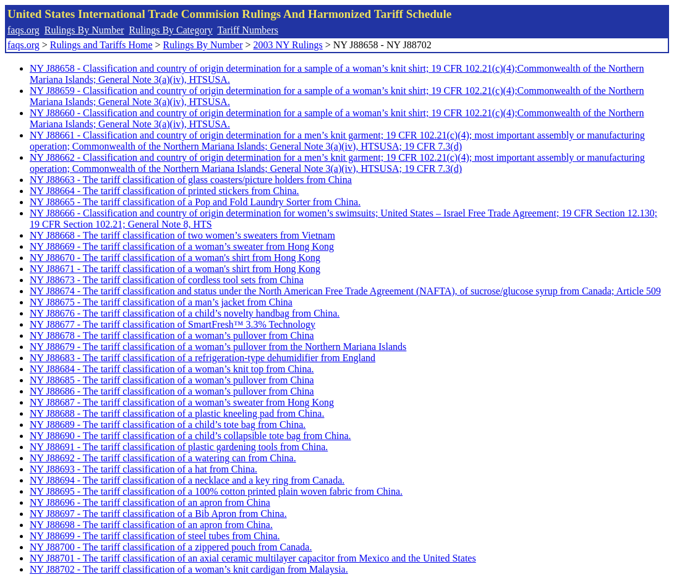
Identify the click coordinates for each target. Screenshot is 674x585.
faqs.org (23, 30)
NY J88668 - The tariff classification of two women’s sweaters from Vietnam (182, 235)
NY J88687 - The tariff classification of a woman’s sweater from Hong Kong (182, 402)
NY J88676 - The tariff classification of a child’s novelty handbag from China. (184, 313)
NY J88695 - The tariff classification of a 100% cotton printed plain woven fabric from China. (216, 491)
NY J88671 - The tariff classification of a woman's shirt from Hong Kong (175, 268)
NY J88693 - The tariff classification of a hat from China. (143, 469)
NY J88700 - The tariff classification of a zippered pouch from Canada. (171, 547)
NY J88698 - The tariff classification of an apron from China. (151, 524)
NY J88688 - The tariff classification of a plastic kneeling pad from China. (177, 413)
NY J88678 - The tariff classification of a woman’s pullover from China (172, 335)
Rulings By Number (84, 30)
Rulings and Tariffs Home (101, 45)
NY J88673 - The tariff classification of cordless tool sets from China (167, 280)
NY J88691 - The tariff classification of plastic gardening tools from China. (179, 447)
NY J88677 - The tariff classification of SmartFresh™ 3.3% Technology (172, 324)
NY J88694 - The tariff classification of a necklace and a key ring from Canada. (187, 480)
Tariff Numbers (247, 30)
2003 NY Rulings (288, 45)
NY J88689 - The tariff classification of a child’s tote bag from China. (167, 424)
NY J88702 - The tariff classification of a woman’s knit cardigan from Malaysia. (189, 569)
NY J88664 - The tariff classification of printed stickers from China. (164, 191)
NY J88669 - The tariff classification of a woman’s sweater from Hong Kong (182, 246)
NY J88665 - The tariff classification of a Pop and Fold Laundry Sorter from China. (195, 202)
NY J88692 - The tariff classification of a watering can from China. (163, 458)
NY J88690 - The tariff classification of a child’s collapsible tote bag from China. (190, 435)
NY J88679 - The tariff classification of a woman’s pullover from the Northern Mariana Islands (218, 346)
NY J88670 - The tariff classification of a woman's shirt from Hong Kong (175, 257)
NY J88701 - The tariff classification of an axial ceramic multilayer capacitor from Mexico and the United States (253, 558)
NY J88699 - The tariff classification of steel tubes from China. (155, 536)
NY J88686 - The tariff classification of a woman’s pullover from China (172, 391)
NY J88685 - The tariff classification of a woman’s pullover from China (172, 380)
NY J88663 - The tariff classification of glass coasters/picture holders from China (191, 179)
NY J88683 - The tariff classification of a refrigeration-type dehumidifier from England (202, 357)
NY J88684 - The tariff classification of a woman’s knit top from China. (172, 369)
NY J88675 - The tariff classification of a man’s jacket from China (161, 302)
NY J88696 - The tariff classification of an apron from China (150, 502)
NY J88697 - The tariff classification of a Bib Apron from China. (158, 513)
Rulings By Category (171, 30)
